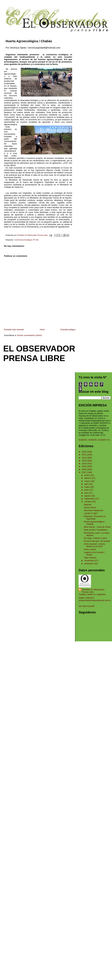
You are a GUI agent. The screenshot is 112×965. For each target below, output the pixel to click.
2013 (84, 460)
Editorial (87, 504)
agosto (87, 496)
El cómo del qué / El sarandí (97, 541)
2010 (84, 452)
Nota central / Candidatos (96, 530)
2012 (84, 457)
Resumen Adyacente (93, 510)
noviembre (89, 560)
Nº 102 (35, 240)
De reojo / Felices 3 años (95, 538)
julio (86, 493)
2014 (84, 463)
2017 (84, 472)
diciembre (89, 563)
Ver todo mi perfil (86, 606)
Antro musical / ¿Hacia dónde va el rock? (94, 545)
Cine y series (90, 549)
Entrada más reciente (14, 329)
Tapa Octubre (90, 557)
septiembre (89, 498)
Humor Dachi (90, 507)
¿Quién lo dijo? (91, 513)
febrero (88, 478)
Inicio (42, 329)
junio (86, 490)
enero (87, 475)
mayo (87, 487)
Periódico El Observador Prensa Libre (93, 590)
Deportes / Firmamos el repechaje (95, 517)
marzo (87, 481)
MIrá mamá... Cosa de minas (97, 527)
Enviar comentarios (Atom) (29, 335)
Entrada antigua (68, 329)
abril (86, 484)
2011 (84, 454)
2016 (84, 469)
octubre (88, 501)
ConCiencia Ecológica (23, 240)
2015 (84, 466)
